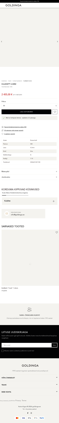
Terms (24, 400)
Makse (8, 193)
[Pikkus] (29, 105)
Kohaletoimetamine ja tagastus (19, 193)
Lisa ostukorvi (26, 112)
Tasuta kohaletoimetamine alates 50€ (29, 1)
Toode (4, 193)
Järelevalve (29, 177)
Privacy (18, 400)
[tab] (29, 171)
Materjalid (29, 171)
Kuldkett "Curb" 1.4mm (10, 288)
